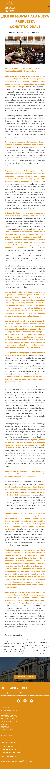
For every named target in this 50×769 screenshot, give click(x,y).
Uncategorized (17, 635)
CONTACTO (5, 732)
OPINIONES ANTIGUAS (9, 716)
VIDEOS (4, 724)
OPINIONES (5, 713)
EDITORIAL (5, 708)
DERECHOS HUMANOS (9, 721)
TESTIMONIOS (6, 727)
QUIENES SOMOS (7, 730)
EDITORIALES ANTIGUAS (10, 710)
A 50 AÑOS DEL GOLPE (9, 719)
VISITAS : (7, 735)
